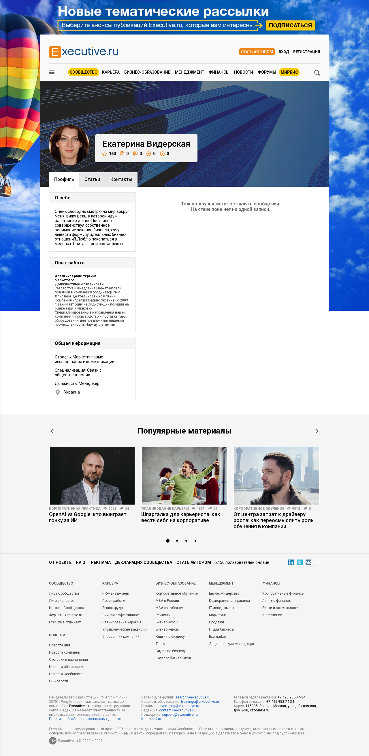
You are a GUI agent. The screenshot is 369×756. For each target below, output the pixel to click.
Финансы (219, 72)
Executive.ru (79, 706)
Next (317, 431)
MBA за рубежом (169, 608)
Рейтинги (163, 615)
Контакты (121, 179)
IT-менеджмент (221, 608)
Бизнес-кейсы (167, 629)
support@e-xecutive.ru (180, 715)
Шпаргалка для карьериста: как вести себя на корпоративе (180, 517)
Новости (243, 72)
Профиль (64, 179)
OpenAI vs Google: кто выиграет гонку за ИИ (88, 517)
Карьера (111, 72)
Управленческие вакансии (124, 629)
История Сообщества (66, 608)
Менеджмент (189, 72)
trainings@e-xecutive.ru (200, 702)
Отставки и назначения (68, 660)
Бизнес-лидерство (224, 593)
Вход (284, 51)
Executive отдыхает (65, 622)
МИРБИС (289, 72)
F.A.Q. (81, 562)
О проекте (60, 562)
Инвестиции (272, 615)
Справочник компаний (121, 637)
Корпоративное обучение (259, 509)
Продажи (216, 622)
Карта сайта (151, 719)
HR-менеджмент (115, 593)
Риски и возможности (280, 608)
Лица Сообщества (64, 593)
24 (215, 509)
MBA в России (167, 601)
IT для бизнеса (221, 629)
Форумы (267, 72)
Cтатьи (92, 179)
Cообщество (61, 583)
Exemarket (217, 637)
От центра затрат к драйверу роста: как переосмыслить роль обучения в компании (274, 520)
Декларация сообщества (143, 562)
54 (127, 509)
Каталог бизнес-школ (173, 658)
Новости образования (67, 667)
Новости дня (59, 645)
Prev (52, 431)
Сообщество (83, 72)
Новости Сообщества (66, 674)
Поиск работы (113, 601)
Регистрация (306, 51)
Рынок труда (112, 608)
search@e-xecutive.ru (192, 697)
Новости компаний (64, 652)
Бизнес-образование (147, 72)
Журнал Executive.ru (65, 615)
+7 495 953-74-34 (291, 697)
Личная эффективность (121, 615)
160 (109, 153)
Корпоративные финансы (283, 593)
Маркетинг (217, 615)
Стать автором (257, 51)
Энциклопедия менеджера (231, 644)
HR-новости (58, 681)
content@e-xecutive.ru (177, 710)
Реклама (101, 562)
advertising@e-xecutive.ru (178, 706)
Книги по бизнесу (170, 637)
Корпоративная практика (75, 509)
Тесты (160, 644)
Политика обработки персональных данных (85, 719)
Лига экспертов (62, 601)
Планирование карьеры (165, 509)
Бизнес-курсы (167, 622)
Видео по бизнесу (171, 651)
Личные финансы (276, 601)
